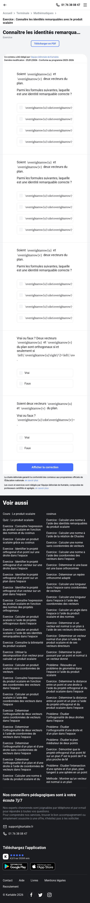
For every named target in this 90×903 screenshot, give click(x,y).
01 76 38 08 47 (70, 5)
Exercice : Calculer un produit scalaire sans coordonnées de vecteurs (21, 668)
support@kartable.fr (20, 826)
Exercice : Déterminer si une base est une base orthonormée (66, 566)
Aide (21, 880)
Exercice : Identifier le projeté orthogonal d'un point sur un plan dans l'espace (20, 578)
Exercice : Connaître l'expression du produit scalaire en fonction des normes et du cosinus (23, 530)
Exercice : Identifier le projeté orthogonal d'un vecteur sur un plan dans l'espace (22, 591)
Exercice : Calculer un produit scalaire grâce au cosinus (21, 540)
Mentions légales (55, 880)
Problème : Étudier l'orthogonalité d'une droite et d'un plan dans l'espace (64, 730)
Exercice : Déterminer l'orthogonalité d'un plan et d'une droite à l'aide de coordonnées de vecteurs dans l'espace (23, 764)
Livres (34, 880)
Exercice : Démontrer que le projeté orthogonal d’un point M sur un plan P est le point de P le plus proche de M (66, 754)
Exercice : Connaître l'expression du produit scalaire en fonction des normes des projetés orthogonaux (23, 605)
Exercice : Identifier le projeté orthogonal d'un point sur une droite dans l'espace (21, 552)
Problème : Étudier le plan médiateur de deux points (62, 741)
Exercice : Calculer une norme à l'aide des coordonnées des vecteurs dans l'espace (65, 555)
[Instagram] (49, 895)
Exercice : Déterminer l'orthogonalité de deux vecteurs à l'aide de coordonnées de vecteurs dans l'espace (22, 732)
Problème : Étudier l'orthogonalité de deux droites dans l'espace (65, 717)
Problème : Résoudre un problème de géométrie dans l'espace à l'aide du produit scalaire (64, 670)
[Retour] (6, 4)
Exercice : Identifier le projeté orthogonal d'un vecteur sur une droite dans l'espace (22, 565)
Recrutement (11, 886)
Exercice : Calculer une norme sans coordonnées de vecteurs (65, 544)
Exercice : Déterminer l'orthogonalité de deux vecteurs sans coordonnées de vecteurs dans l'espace (22, 715)
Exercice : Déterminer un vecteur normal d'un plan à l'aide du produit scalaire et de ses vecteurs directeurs (66, 641)
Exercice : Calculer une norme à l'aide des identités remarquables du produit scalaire (66, 523)
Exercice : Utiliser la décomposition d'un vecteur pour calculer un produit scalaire (23, 655)
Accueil (7, 13)
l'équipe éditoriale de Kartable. (44, 57)
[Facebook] (31, 895)
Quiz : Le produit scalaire (18, 520)
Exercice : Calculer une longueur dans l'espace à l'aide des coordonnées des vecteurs (66, 600)
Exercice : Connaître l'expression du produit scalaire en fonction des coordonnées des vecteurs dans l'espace (23, 683)
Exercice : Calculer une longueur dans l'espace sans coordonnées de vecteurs (66, 587)
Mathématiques (43, 13)
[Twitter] (40, 895)
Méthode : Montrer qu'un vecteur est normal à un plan (66, 780)
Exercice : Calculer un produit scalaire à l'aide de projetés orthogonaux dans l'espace (21, 620)
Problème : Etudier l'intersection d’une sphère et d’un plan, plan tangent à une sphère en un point (66, 769)
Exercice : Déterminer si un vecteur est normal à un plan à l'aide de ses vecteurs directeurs (66, 626)
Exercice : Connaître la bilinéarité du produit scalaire (23, 644)
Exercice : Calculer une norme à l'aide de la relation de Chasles (65, 534)
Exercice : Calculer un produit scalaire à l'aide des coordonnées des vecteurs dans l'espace (22, 699)
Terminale (22, 13)
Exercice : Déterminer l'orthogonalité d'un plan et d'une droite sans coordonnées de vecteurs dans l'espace (23, 748)
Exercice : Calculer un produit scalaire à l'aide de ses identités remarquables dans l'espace (22, 633)
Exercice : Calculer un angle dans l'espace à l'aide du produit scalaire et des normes (66, 613)
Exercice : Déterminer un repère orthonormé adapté (65, 576)
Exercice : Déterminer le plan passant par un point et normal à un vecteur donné (66, 655)
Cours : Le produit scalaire (19, 514)
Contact (8, 880)
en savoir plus (31, 480)
